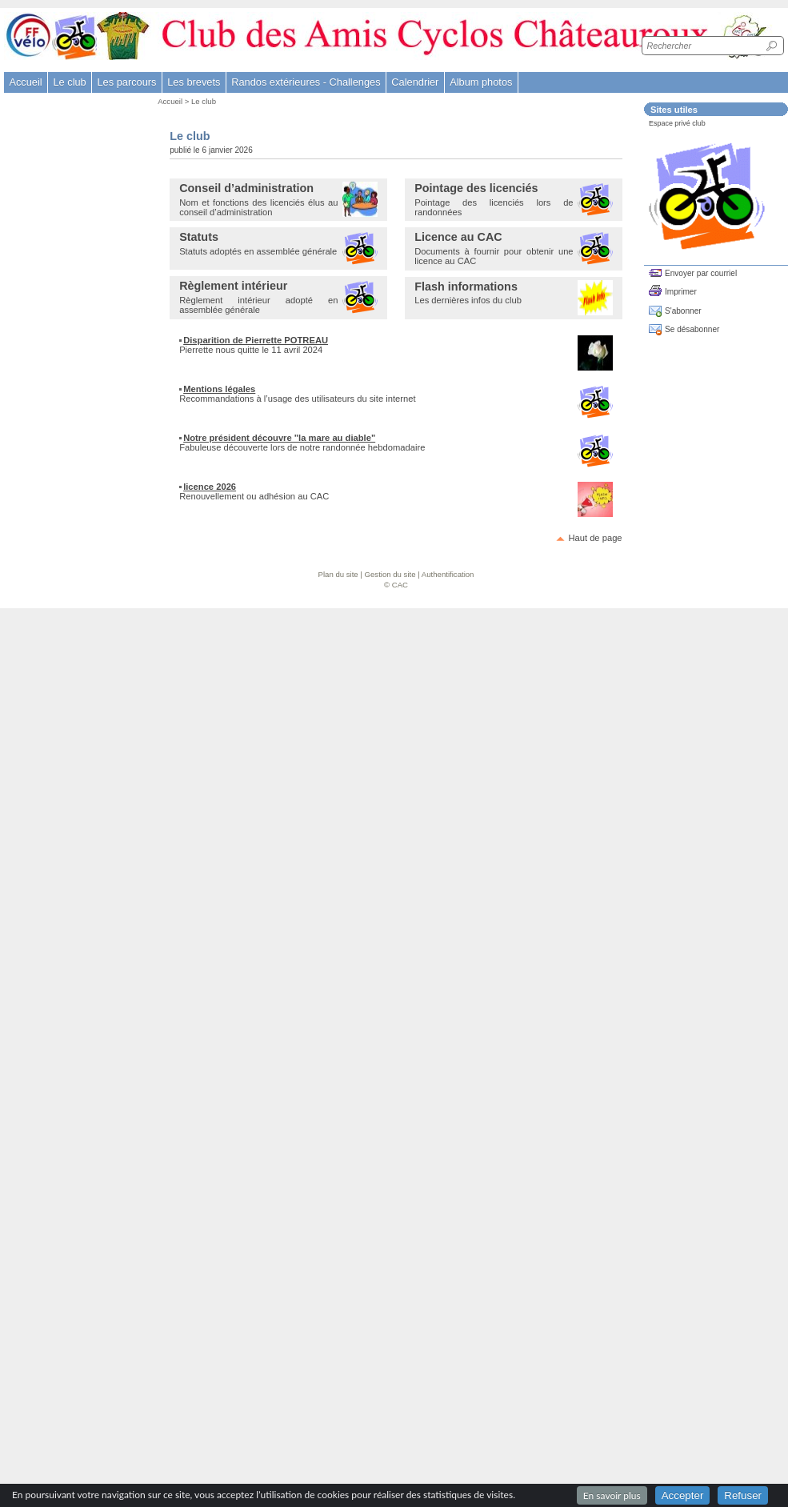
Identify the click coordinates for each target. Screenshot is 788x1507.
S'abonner (683, 311)
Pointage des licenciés (476, 188)
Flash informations (466, 286)
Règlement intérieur (233, 285)
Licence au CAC (458, 236)
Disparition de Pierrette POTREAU (255, 340)
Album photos (481, 82)
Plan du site (338, 574)
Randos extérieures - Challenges (305, 82)
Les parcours (126, 82)
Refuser (743, 1495)
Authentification (448, 574)
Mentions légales (219, 389)
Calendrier (414, 82)
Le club (203, 101)
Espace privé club (677, 123)
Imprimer (681, 291)
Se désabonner (692, 329)
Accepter (683, 1495)
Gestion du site (390, 574)
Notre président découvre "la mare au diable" (279, 438)
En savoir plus (612, 1495)
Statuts (198, 236)
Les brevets (193, 82)
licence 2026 (209, 486)
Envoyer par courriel (701, 273)
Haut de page (595, 538)
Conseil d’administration (246, 188)
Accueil (25, 82)
